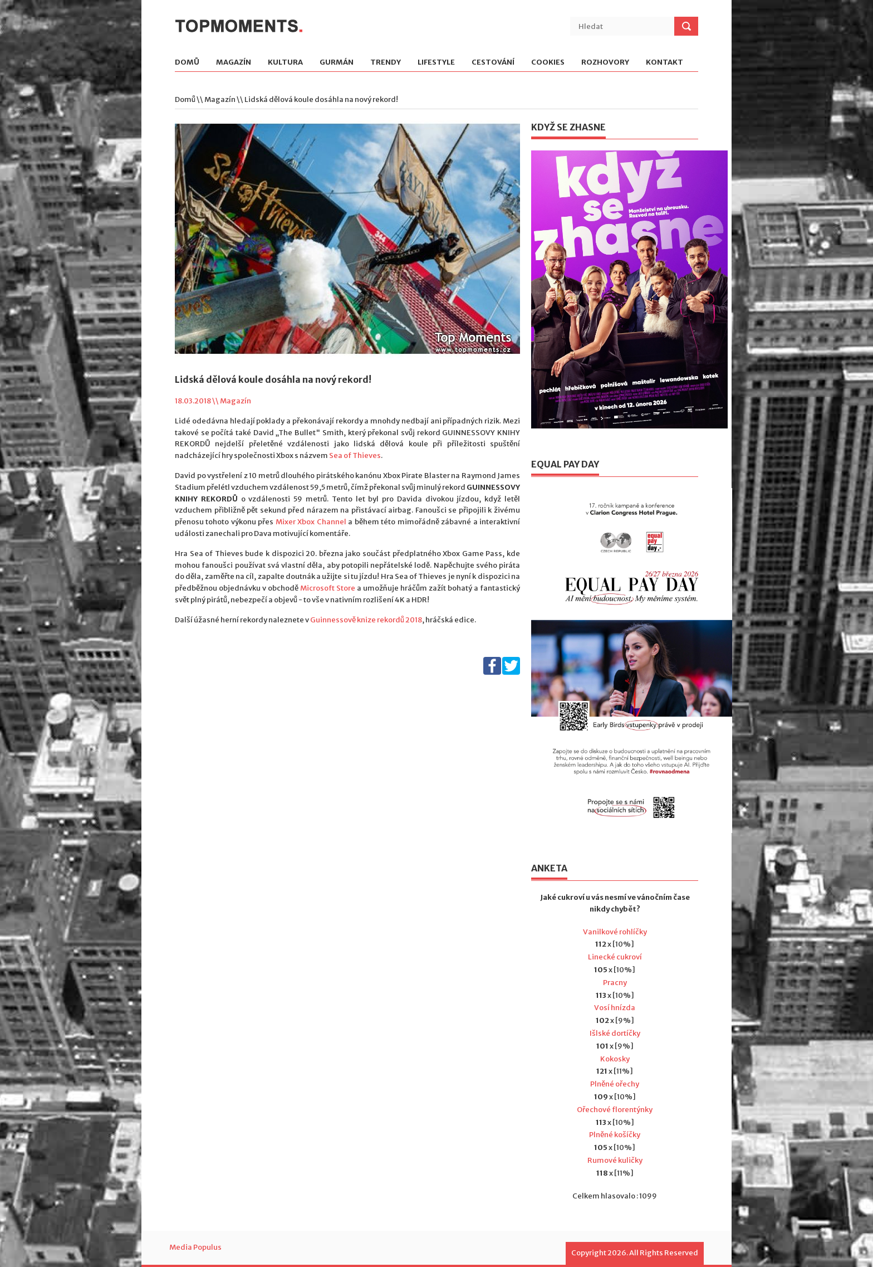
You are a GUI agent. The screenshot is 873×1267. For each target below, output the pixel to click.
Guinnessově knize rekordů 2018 (366, 620)
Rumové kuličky (615, 1160)
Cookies (548, 63)
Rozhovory (605, 63)
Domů (187, 63)
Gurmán (337, 63)
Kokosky (615, 1059)
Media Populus (195, 1247)
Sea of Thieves (355, 455)
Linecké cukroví (615, 957)
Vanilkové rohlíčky (615, 932)
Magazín (233, 63)
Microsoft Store (327, 588)
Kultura (285, 63)
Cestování (493, 63)
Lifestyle (436, 63)
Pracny (615, 982)
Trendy (385, 63)
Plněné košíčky (614, 1134)
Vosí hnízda (614, 1007)
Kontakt (664, 63)
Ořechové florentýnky (615, 1109)
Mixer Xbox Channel (311, 522)
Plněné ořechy (614, 1084)
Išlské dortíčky (615, 1033)
